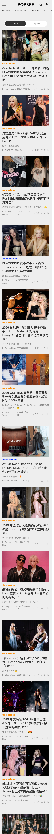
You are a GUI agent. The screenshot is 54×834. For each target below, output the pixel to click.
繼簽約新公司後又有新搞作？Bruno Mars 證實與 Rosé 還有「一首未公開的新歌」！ (25, 593)
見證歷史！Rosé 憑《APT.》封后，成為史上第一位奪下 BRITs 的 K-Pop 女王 (25, 137)
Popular (36, 24)
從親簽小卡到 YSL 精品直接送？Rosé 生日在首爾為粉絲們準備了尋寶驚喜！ (25, 198)
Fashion (6, 10)
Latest (15, 24)
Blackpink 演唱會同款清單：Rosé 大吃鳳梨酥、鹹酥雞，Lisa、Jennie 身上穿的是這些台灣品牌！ (25, 787)
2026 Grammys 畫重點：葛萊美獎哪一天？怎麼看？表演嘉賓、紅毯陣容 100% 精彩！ (25, 396)
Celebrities (8, 64)
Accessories (21, 10)
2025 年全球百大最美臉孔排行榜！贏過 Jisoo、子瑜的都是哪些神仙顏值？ (25, 529)
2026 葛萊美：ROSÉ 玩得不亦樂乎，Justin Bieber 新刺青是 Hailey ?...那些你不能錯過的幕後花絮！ (25, 333)
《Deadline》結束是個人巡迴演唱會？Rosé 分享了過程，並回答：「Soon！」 (24, 662)
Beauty (35, 10)
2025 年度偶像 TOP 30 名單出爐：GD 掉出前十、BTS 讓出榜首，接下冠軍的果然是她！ (25, 723)
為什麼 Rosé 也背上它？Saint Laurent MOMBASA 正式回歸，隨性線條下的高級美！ (24, 467)
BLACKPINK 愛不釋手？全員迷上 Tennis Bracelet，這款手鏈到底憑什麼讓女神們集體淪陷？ (24, 267)
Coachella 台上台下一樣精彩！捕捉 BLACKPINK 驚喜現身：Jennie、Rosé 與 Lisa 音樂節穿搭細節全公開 (26, 74)
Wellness (49, 10)
